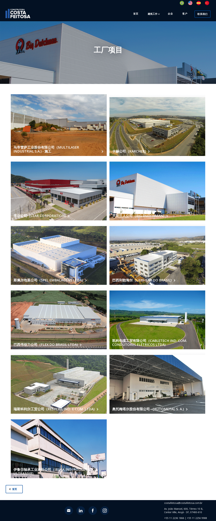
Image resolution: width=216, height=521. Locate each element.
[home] (17, 13)
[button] (152, 14)
